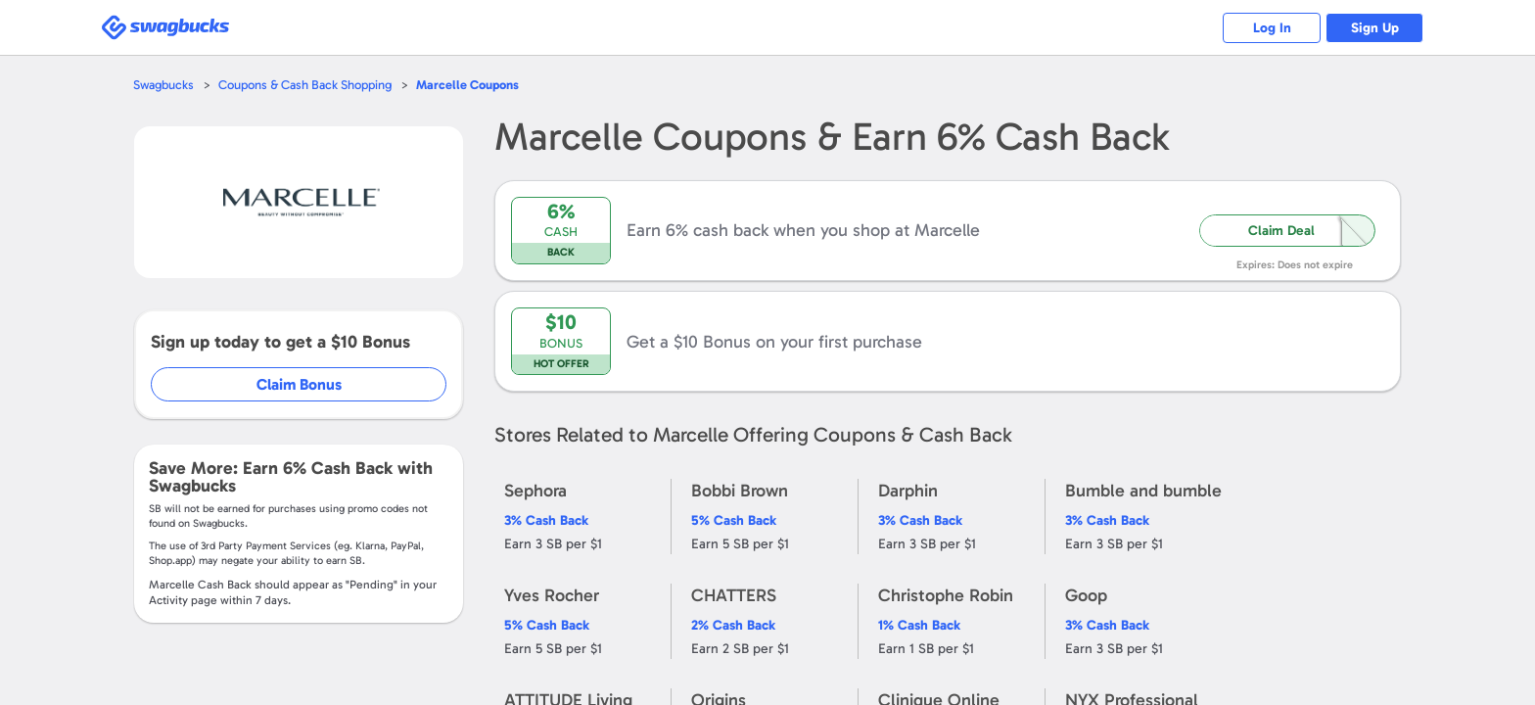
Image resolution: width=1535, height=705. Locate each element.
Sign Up (1375, 28)
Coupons (467, 84)
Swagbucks (163, 84)
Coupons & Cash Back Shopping (305, 84)
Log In (1272, 28)
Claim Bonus (299, 384)
